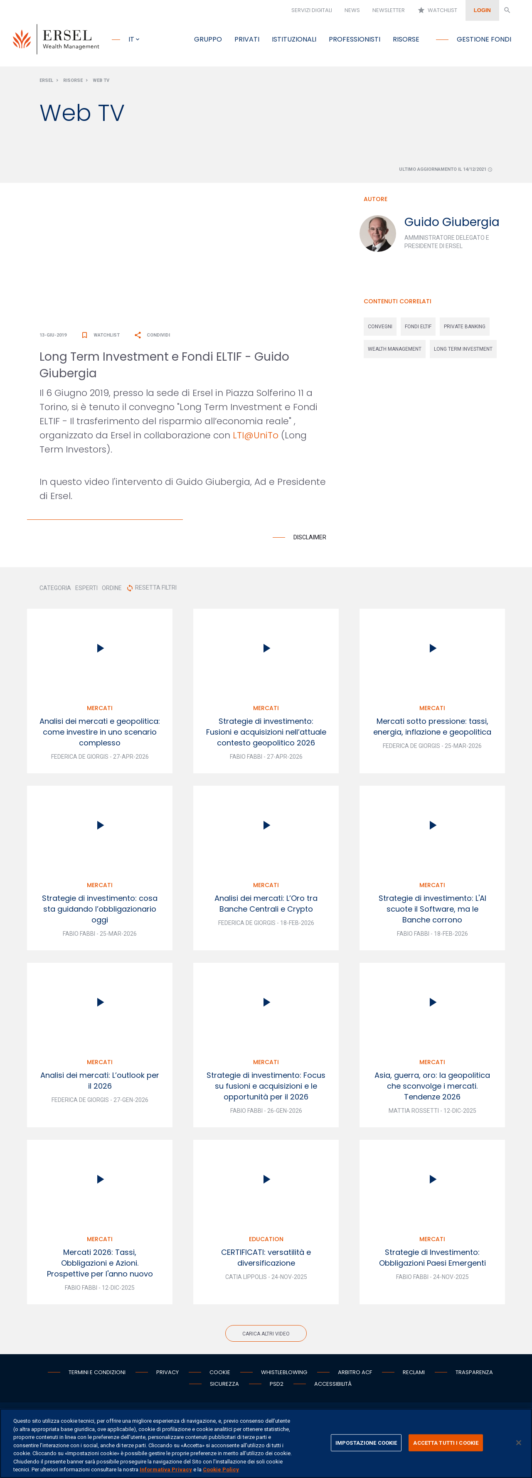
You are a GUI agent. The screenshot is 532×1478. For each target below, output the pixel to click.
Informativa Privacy (166, 1469)
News (352, 10)
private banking (464, 327)
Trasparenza (474, 1372)
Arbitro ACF (355, 1372)
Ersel (46, 80)
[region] (266, 1443)
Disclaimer (309, 537)
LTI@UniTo (255, 435)
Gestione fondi (484, 39)
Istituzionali (294, 39)
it (131, 39)
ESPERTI (86, 588)
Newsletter (388, 10)
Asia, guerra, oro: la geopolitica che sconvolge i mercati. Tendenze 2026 (432, 1086)
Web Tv (101, 80)
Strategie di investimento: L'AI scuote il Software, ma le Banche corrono (432, 909)
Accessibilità (333, 1384)
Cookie (219, 1372)
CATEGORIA (55, 588)
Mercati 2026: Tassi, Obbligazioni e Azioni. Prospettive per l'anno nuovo (100, 1263)
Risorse (406, 39)
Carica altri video (266, 1334)
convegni (380, 327)
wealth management (394, 349)
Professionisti (354, 39)
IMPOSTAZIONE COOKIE (366, 1442)
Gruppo (208, 39)
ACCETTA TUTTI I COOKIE (445, 1442)
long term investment (463, 349)
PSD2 (276, 1384)
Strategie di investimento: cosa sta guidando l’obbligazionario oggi (100, 909)
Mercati (100, 708)
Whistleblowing (284, 1372)
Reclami (414, 1372)
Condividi (152, 335)
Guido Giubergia (452, 222)
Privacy (167, 1372)
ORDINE (112, 588)
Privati (246, 39)
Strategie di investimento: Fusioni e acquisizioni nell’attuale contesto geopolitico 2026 (266, 732)
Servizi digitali (311, 10)
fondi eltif (418, 327)
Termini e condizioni (97, 1372)
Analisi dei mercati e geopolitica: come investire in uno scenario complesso (99, 732)
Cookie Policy (221, 1469)
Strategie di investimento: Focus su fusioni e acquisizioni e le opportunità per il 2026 (266, 1086)
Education (266, 1239)
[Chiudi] (519, 1443)
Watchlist (437, 10)
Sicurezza (224, 1384)
